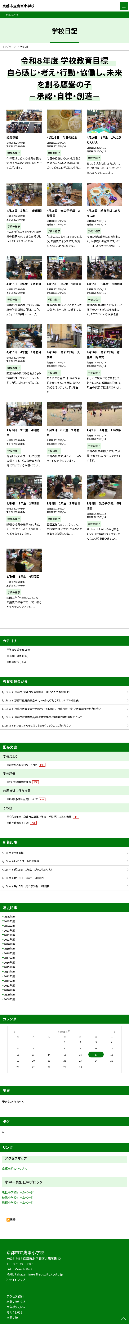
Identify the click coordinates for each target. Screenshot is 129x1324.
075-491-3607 (23, 1263)
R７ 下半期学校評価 (24, 782)
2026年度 (9, 917)
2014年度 (9, 972)
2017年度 (9, 958)
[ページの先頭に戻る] (124, 1319)
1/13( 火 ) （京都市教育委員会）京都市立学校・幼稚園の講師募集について (42, 717)
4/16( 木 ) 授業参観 (12, 852)
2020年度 (9, 944)
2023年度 (9, 930)
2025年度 (9, 921)
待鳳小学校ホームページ (18, 1197)
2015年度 (9, 967)
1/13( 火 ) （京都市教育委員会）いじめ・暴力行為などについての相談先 (40, 700)
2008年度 (9, 999)
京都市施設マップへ (14, 1168)
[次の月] (114, 1031)
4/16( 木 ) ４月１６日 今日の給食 (20, 861)
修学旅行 (14, 662)
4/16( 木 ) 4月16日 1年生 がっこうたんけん (27, 869)
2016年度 (9, 962)
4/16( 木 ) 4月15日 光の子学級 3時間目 (25, 886)
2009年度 (9, 995)
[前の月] (14, 1031)
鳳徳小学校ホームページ (18, 1202)
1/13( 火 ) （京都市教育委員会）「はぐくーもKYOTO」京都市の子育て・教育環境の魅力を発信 (51, 708)
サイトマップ (17, 1279)
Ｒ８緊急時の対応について (27, 799)
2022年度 (9, 935)
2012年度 (9, 981)
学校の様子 (15, 649)
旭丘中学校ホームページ (18, 1192)
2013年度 (9, 976)
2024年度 (9, 926)
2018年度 (9, 953)
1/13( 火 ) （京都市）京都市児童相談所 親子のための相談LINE (36, 692)
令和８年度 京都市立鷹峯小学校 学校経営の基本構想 (44, 816)
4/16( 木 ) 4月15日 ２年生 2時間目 (23, 878)
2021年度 (9, 939)
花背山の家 (15, 656)
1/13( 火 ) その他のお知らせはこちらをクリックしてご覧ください (36, 725)
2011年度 (9, 985)
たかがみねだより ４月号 (27, 764)
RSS (12, 1219)
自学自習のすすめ (23, 822)
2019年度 (9, 949)
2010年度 (9, 990)
